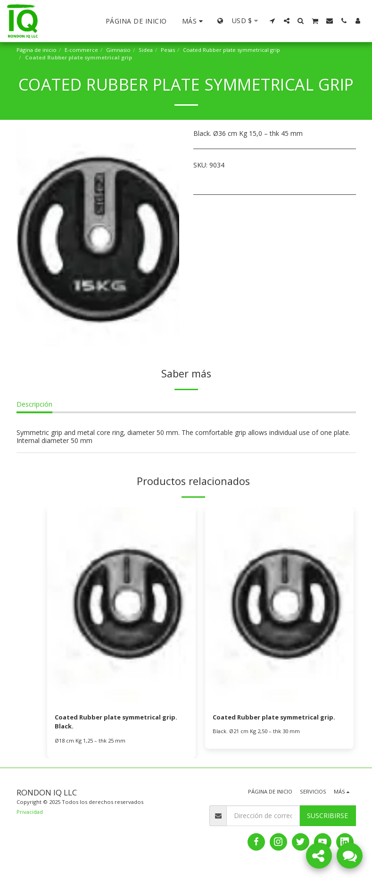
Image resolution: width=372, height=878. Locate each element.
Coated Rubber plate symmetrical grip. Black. (121, 722)
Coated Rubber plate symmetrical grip (231, 49)
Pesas (168, 49)
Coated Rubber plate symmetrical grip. (279, 717)
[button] (272, 20)
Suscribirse (327, 816)
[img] (121, 606)
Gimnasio (118, 49)
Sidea (146, 49)
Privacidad (30, 813)
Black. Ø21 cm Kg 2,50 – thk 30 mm (256, 732)
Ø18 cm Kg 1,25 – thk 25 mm (90, 741)
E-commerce (81, 49)
